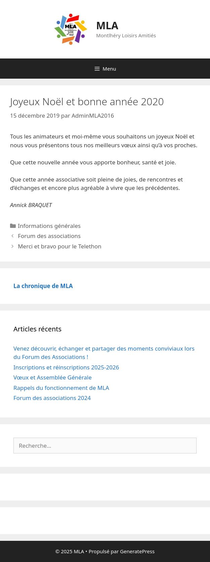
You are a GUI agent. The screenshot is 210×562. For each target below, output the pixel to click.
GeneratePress (137, 551)
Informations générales (49, 226)
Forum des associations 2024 (52, 398)
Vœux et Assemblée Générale (52, 377)
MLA (107, 25)
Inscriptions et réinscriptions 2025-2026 (66, 367)
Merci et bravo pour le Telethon (59, 246)
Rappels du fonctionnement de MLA (61, 388)
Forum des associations (49, 236)
